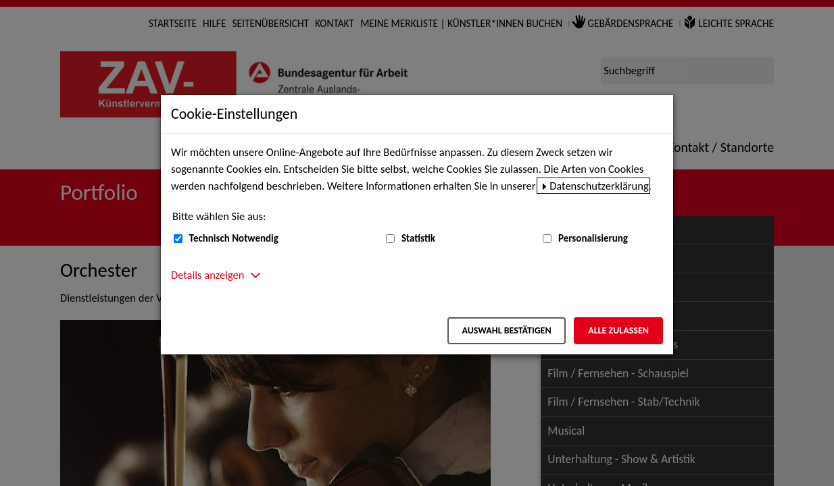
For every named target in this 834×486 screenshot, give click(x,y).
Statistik (418, 238)
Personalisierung (593, 238)
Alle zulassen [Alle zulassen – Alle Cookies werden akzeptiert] (618, 330)
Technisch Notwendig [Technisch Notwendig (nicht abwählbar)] (233, 238)
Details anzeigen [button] (207, 274)
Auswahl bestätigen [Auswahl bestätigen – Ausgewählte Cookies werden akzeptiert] (506, 330)
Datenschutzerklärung (599, 185)
